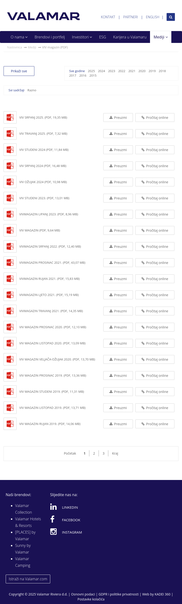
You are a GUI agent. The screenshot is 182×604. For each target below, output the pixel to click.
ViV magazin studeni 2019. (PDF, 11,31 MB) (51, 391)
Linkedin (64, 506)
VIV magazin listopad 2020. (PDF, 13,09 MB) (52, 343)
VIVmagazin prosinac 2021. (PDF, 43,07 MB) (52, 262)
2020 (142, 71)
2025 (91, 71)
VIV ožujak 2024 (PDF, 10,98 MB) (43, 182)
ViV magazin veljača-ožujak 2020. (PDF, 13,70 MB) (57, 359)
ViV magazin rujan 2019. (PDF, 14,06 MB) (49, 424)
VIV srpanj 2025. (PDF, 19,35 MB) (43, 117)
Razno (31, 90)
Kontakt (108, 17)
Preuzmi (118, 117)
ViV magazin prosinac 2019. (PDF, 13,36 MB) (52, 375)
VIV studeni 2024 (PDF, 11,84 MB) (43, 150)
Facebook (65, 519)
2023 (111, 71)
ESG (102, 37)
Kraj (115, 453)
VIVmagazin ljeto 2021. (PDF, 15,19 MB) (49, 295)
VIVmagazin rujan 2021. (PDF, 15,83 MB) (49, 279)
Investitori (82, 37)
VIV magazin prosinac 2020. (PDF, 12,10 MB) (52, 327)
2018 (162, 71)
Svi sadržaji (16, 90)
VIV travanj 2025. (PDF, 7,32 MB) (43, 133)
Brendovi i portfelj (50, 37)
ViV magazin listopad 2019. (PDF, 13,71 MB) (52, 408)
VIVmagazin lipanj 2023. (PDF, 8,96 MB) (48, 214)
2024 (101, 71)
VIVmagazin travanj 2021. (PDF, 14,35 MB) (51, 311)
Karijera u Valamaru (130, 37)
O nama (19, 37)
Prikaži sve (19, 71)
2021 (132, 71)
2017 (72, 75)
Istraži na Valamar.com (28, 578)
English (152, 17)
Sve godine (77, 71)
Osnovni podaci (83, 594)
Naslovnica (14, 47)
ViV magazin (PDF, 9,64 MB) (39, 230)
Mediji (161, 37)
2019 (152, 71)
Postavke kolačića (91, 599)
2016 (82, 75)
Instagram (66, 531)
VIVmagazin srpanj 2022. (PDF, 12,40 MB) (50, 246)
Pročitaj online (154, 117)
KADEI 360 (162, 594)
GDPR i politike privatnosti (119, 594)
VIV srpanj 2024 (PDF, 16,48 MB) (42, 166)
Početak (70, 453)
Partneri (130, 17)
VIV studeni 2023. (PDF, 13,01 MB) (44, 198)
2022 (121, 71)
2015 (92, 75)
